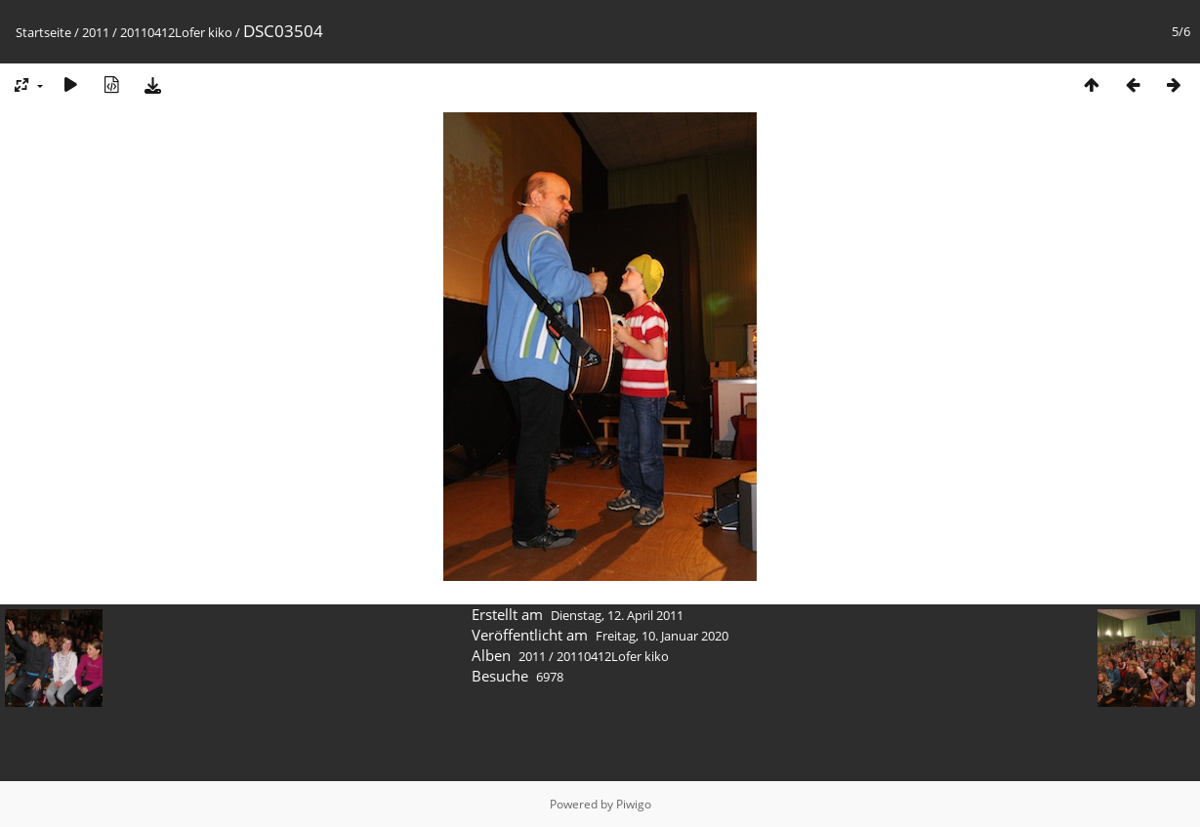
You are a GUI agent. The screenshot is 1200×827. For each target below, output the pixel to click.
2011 (95, 32)
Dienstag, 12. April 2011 (617, 615)
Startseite (43, 32)
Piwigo (633, 804)
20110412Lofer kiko (176, 32)
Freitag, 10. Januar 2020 (662, 635)
